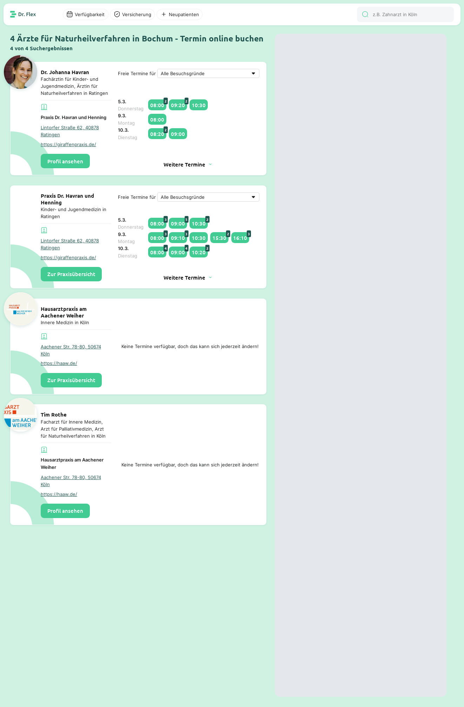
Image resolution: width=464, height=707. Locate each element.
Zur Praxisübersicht (71, 273)
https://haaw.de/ (59, 363)
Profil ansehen (65, 161)
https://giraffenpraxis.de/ (68, 144)
